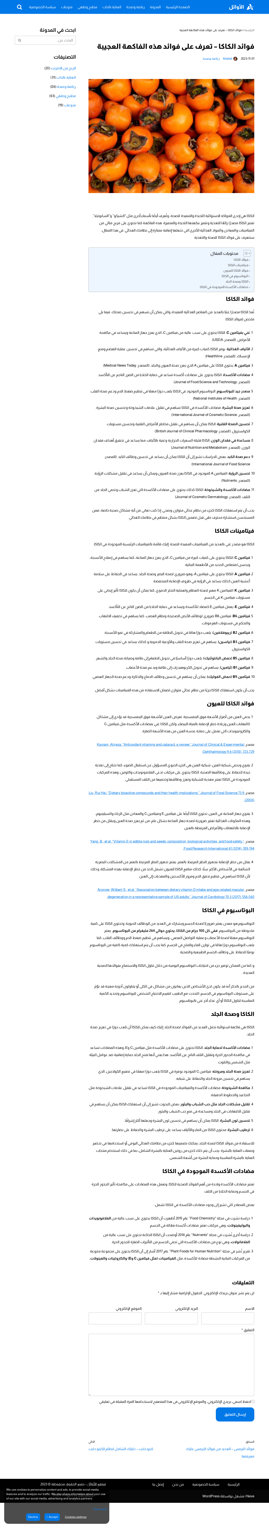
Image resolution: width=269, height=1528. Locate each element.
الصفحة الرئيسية (178, 7)
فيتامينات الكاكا (238, 267)
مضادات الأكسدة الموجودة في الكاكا (224, 289)
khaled (228, 59)
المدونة (155, 7)
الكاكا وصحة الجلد (237, 284)
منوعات (67, 7)
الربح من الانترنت (63, 69)
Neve (250, 1521)
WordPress (211, 1521)
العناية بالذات (111, 7)
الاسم (249, 1337)
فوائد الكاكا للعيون (236, 273)
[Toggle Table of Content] (245, 255)
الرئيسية (249, 30)
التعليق (248, 1359)
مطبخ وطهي (87, 7)
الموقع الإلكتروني (129, 1337)
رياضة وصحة (135, 7)
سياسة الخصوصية (42, 7)
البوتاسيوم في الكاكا (235, 278)
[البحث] (19, 7)
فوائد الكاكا (241, 262)
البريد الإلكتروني (187, 1337)
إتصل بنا (158, 1510)
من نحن (178, 1510)
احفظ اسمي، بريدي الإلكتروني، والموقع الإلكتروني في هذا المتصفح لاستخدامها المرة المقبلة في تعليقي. (176, 1433)
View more (100, 1509)
